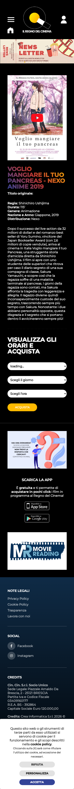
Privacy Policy (18, 599)
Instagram (25, 656)
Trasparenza (16, 610)
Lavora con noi (18, 616)
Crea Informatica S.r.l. (37, 716)
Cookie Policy (17, 604)
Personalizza (37, 773)
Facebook (25, 646)
